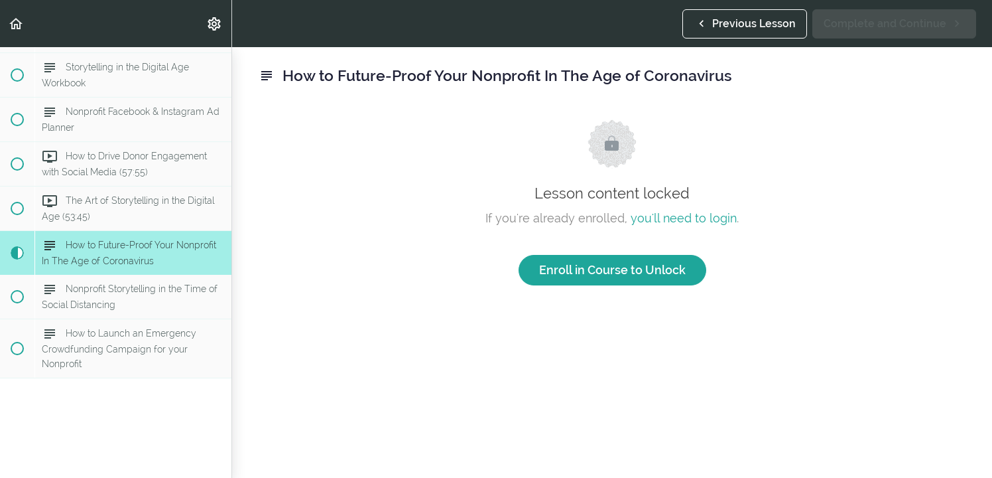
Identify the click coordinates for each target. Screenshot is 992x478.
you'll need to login (684, 218)
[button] (16, 23)
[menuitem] (214, 23)
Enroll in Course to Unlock (612, 270)
